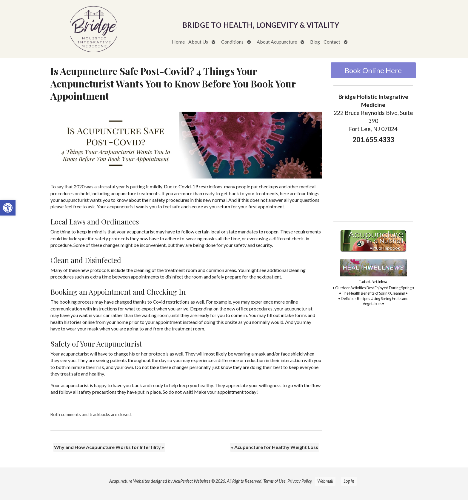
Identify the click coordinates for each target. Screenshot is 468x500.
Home (178, 41)
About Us (198, 41)
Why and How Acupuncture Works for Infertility (109, 447)
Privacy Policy (299, 481)
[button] (8, 208)
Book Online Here (373, 70)
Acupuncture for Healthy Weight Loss (274, 447)
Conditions (232, 41)
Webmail (325, 481)
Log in (349, 481)
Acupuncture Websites (129, 481)
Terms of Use (274, 481)
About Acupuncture (277, 41)
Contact (332, 41)
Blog (315, 41)
